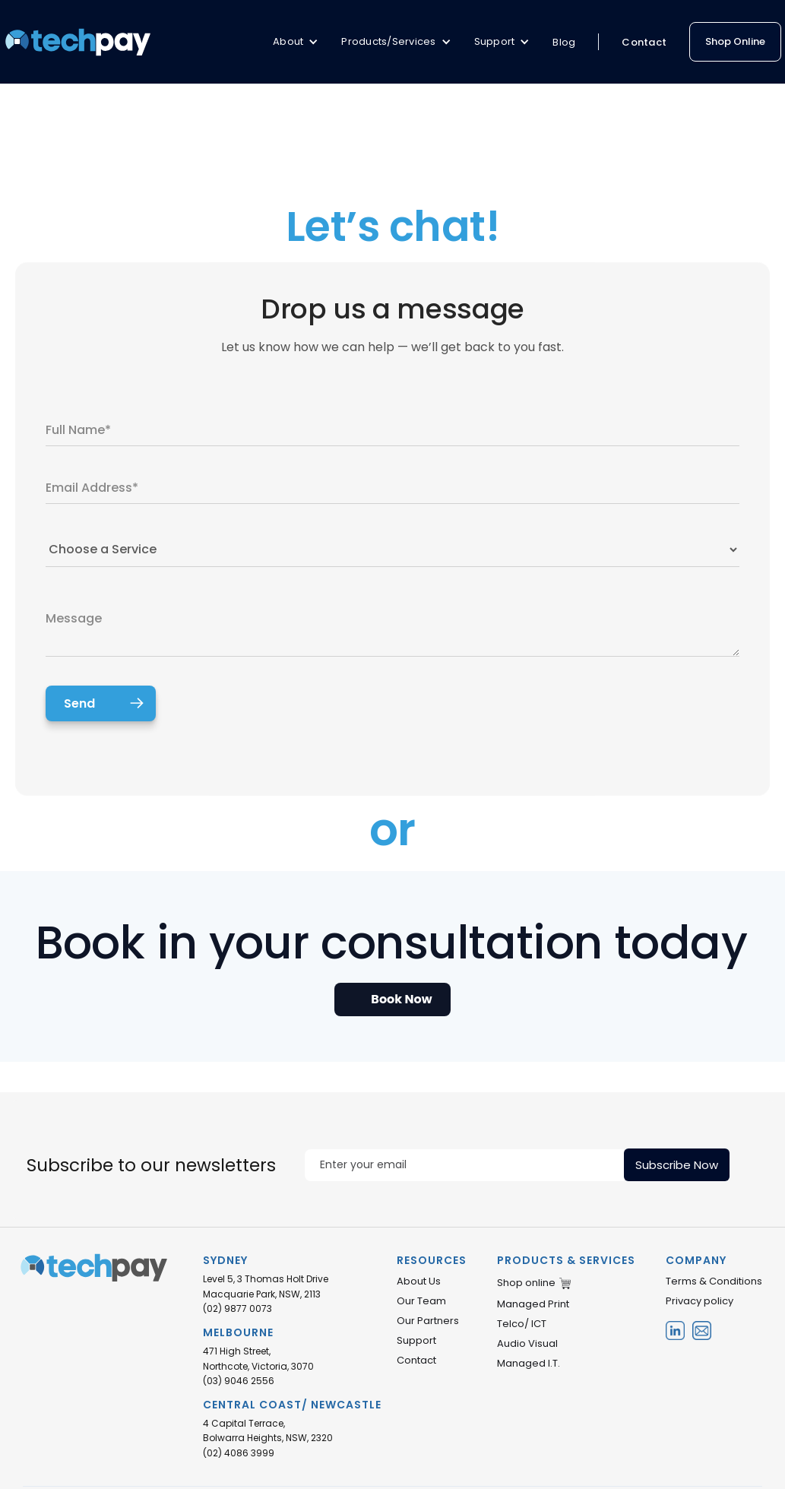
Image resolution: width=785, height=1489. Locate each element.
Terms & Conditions (714, 1281)
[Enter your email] (464, 1165)
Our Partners (428, 1321)
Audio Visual (527, 1344)
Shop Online (735, 41)
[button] (295, 41)
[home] (78, 41)
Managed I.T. (528, 1364)
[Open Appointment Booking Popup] (392, 999)
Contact (644, 42)
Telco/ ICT (521, 1324)
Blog (563, 42)
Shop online (526, 1283)
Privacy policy (699, 1301)
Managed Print (533, 1304)
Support (416, 1341)
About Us (419, 1281)
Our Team (421, 1301)
